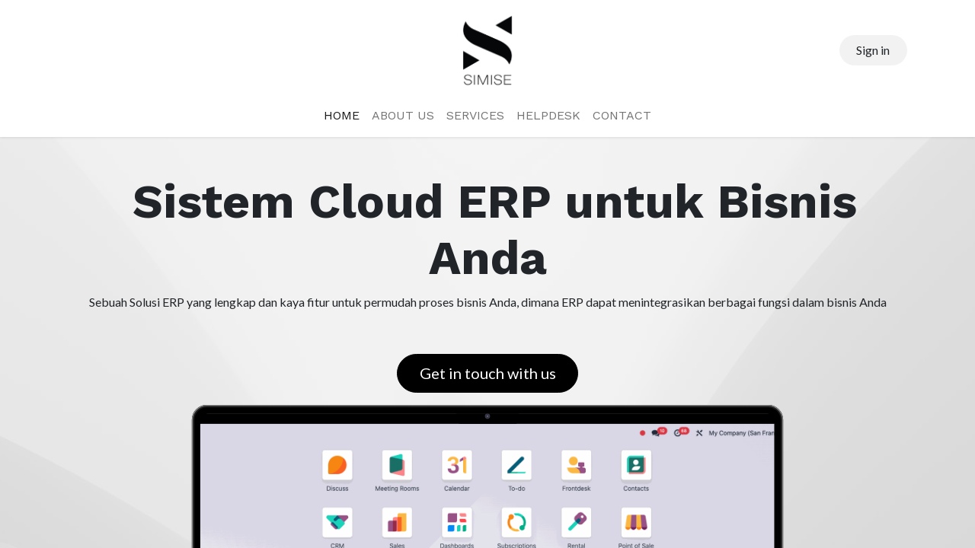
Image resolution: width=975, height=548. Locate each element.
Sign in (873, 50)
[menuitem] (342, 115)
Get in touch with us (488, 373)
